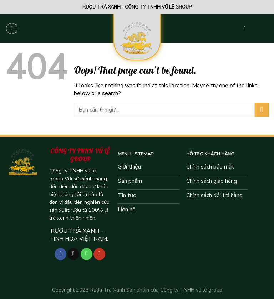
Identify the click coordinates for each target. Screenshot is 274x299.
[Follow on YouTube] (99, 254)
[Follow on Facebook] (60, 254)
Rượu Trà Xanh (107, 289)
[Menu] (11, 28)
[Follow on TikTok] (73, 254)
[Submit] (262, 110)
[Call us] (86, 254)
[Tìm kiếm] (244, 29)
